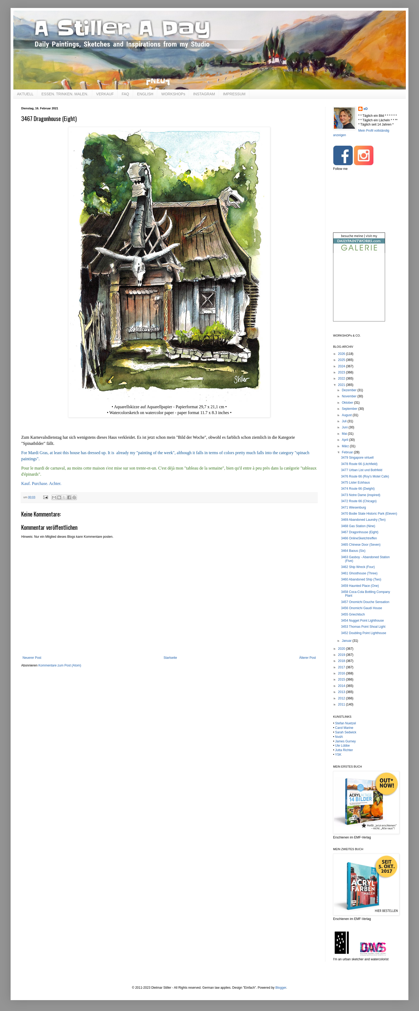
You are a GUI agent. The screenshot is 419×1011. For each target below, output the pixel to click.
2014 (342, 686)
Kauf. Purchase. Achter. (41, 483)
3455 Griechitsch (353, 614)
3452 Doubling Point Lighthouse (363, 633)
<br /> (359, 291)
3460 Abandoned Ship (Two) (361, 579)
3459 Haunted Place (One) (360, 586)
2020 (342, 649)
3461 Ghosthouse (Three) (359, 573)
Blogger (280, 988)
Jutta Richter (344, 750)
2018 (342, 661)
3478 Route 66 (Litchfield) (359, 464)
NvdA (339, 737)
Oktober (348, 403)
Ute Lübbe (342, 745)
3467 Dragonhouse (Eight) (359, 532)
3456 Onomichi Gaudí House (361, 608)
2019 (342, 655)
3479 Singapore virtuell (357, 457)
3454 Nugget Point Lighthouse (362, 620)
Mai (345, 434)
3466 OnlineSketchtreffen (359, 538)
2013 (342, 692)
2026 (342, 354)
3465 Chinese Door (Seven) (361, 545)
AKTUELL (25, 94)
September (350, 409)
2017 (342, 667)
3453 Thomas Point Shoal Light (363, 627)
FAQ (125, 94)
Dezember (349, 390)
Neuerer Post (32, 658)
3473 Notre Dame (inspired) (360, 495)
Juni (345, 427)
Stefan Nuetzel (345, 723)
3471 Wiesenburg (353, 507)
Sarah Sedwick (345, 732)
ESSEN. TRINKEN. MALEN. (64, 94)
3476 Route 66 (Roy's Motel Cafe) (365, 476)
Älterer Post (307, 658)
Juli (344, 421)
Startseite (170, 658)
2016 (342, 673)
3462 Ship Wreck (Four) (358, 567)
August (347, 415)
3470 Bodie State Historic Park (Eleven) (369, 513)
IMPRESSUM (234, 94)
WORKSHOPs (173, 94)
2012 (342, 698)
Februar (348, 452)
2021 (342, 385)
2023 (342, 372)
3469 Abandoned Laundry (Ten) (363, 520)
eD (366, 109)
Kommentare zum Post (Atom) (59, 665)
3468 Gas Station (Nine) (358, 526)
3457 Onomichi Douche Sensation (365, 602)
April (345, 440)
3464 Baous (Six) (353, 551)
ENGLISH (145, 94)
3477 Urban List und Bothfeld (361, 470)
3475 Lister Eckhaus (355, 482)
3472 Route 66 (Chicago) (359, 501)
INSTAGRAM (204, 94)
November (349, 396)
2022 (342, 378)
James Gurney (345, 741)
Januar (347, 641)
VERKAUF (105, 94)
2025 (342, 360)
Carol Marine (344, 728)
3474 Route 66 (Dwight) (358, 489)
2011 (342, 704)
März (346, 446)
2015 (342, 679)
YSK (338, 754)
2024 (342, 366)
